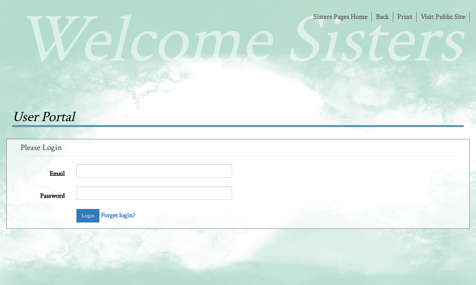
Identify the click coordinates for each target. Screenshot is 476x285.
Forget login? (118, 215)
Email (57, 173)
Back (382, 16)
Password (52, 196)
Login (88, 215)
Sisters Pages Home (340, 16)
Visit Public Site (443, 16)
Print (404, 16)
